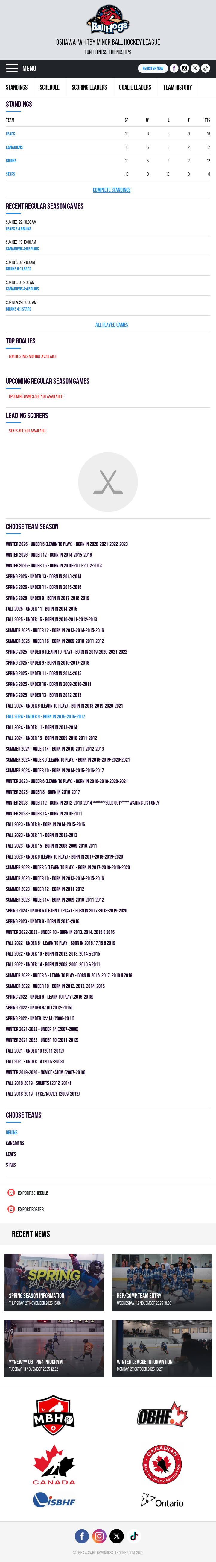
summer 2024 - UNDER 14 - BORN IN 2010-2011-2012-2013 (55, 749)
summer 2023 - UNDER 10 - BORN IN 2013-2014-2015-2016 (55, 878)
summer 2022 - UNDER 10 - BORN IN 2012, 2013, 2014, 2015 (55, 986)
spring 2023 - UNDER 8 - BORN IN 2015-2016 (42, 921)
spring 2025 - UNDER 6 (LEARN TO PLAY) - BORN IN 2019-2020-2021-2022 (66, 652)
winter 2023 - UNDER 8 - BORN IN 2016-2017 (43, 792)
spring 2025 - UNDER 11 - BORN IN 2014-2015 (43, 673)
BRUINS (11, 160)
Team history (177, 87)
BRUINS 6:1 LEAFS (18, 268)
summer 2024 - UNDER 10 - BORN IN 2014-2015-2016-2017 (55, 770)
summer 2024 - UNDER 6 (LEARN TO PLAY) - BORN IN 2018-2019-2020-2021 (68, 759)
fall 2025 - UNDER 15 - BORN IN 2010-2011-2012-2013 (51, 619)
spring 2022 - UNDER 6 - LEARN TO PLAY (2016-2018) (50, 997)
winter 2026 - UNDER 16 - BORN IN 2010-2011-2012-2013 (54, 565)
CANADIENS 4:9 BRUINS (22, 248)
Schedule (50, 87)
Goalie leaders (135, 87)
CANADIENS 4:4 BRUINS (22, 288)
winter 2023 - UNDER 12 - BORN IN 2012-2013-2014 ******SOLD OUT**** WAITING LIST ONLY (82, 803)
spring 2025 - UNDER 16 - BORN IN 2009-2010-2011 (48, 684)
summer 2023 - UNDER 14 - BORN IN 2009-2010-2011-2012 (55, 900)
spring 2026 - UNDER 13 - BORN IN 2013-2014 (43, 576)
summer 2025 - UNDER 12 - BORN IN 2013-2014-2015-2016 (55, 630)
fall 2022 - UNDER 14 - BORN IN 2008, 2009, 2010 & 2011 (53, 964)
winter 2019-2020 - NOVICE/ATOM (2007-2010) (46, 1072)
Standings (17, 87)
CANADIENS (14, 147)
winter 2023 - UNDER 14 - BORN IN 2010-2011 (44, 813)
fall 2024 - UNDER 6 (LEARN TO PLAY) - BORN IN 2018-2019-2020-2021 (64, 706)
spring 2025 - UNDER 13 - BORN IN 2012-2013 (43, 695)
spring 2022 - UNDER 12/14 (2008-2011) (40, 1018)
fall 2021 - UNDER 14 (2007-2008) (35, 1061)
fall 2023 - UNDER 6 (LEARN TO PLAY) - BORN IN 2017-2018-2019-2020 (64, 856)
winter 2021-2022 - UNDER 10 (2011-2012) (42, 1040)
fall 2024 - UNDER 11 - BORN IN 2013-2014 (41, 727)
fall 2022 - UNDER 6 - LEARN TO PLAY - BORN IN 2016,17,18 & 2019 (60, 943)
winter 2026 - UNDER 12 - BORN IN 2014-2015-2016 (49, 555)
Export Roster (25, 1209)
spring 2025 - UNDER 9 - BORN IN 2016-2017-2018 (47, 662)
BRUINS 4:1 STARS (18, 308)
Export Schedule (27, 1192)
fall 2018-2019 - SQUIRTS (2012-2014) (38, 1083)
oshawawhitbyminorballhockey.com (106, 1552)
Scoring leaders (89, 87)
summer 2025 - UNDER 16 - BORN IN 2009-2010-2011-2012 (55, 641)
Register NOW (153, 68)
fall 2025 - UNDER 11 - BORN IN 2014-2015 (41, 609)
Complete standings (111, 190)
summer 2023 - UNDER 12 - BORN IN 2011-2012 (45, 889)
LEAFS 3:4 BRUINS (18, 228)
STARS (10, 174)
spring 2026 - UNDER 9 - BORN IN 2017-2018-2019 (47, 598)
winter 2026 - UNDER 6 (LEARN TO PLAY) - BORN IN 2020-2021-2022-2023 (67, 544)
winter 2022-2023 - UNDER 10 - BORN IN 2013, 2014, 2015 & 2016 (60, 932)
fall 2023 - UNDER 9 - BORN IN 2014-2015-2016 (45, 824)
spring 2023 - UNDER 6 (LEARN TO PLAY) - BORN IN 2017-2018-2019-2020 (66, 910)
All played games (111, 325)
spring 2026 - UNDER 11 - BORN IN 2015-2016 (43, 587)
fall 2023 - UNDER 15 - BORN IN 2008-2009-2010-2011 (51, 846)
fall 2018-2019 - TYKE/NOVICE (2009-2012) (43, 1094)
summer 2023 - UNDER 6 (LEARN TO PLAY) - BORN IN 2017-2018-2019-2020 (68, 867)
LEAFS (10, 133)
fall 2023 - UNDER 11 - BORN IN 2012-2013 (41, 835)
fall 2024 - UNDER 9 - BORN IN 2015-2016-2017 (45, 716)
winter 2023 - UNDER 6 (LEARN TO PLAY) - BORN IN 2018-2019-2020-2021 (67, 781)
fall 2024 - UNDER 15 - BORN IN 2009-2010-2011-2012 (51, 738)
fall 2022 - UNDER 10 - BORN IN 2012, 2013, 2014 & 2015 (53, 953)
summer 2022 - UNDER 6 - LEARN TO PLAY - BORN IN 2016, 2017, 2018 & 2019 (69, 975)
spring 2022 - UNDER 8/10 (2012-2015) (39, 1007)
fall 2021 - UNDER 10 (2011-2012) (35, 1051)
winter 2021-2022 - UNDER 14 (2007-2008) (42, 1029)
